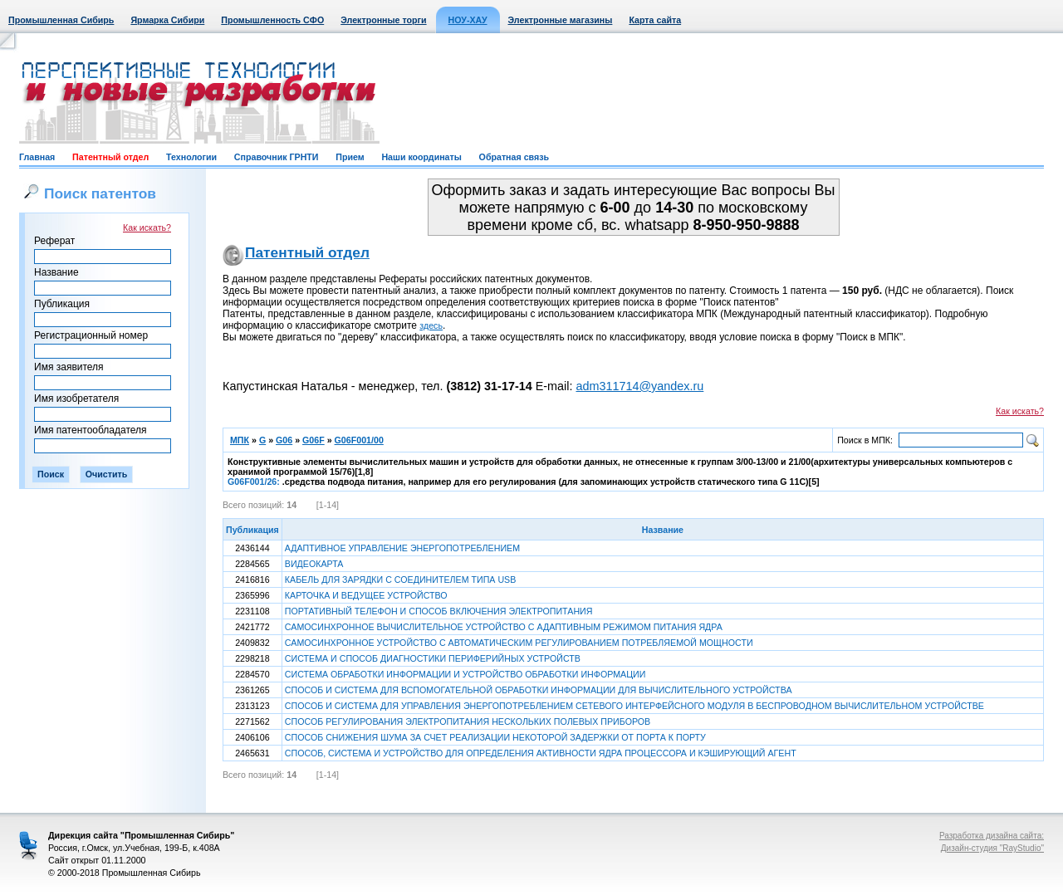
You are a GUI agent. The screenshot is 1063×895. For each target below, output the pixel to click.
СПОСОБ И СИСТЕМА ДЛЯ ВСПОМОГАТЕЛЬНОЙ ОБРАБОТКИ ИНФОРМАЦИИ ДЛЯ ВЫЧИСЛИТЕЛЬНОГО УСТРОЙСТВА (538, 690)
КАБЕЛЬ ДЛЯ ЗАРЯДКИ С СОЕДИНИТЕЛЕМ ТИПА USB (401, 579)
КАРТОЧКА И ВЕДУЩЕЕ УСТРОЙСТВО (366, 595)
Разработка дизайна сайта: (991, 835)
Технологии (191, 157)
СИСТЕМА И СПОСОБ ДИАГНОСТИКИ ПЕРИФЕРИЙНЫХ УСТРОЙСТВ (432, 658)
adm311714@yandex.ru (639, 386)
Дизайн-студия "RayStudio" (992, 848)
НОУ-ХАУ (467, 20)
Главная (37, 157)
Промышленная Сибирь (61, 20)
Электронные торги (383, 20)
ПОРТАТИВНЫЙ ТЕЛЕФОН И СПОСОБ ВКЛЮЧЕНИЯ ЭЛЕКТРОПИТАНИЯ (439, 611)
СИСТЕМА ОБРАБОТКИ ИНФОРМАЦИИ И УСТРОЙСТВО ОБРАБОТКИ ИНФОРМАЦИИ (465, 674)
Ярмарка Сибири (167, 20)
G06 (284, 440)
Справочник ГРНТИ (276, 157)
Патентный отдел (110, 157)
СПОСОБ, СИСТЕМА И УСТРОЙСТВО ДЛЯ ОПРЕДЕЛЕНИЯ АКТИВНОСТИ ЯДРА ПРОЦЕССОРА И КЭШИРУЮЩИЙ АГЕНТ (540, 753)
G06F (313, 440)
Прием (350, 157)
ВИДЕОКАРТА (314, 564)
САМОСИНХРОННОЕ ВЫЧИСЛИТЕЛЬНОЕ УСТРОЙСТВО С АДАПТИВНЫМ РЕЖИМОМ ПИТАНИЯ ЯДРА (504, 627)
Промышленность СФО (272, 20)
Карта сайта (655, 20)
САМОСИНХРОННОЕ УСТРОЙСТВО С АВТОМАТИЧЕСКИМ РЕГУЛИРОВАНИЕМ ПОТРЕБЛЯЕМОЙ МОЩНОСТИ (519, 643)
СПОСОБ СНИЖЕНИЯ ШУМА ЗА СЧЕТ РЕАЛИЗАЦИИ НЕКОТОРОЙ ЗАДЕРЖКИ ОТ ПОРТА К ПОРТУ (495, 737)
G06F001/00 (359, 440)
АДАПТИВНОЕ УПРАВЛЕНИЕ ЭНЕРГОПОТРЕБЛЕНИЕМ (402, 548)
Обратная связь (514, 157)
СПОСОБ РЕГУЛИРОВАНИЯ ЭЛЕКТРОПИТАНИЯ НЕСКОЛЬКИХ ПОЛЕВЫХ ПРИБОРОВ (467, 721)
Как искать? (147, 227)
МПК (239, 440)
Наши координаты (421, 157)
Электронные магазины (560, 20)
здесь (431, 325)
